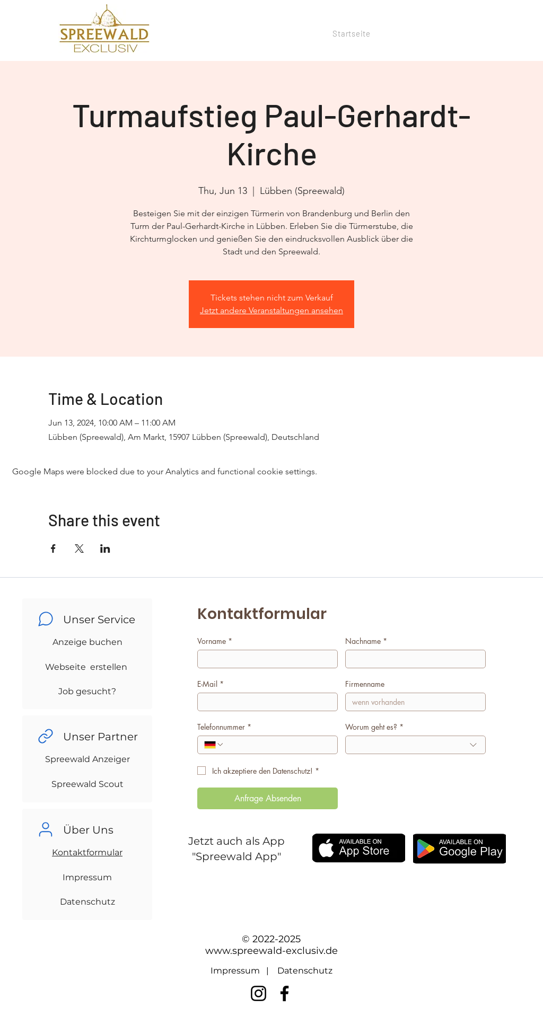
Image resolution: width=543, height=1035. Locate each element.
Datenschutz (87, 902)
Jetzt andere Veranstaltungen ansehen (271, 310)
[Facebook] (284, 993)
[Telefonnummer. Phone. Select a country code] (214, 744)
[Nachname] (412, 659)
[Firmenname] (412, 702)
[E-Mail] (264, 702)
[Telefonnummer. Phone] (277, 745)
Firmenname (364, 683)
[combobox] (415, 745)
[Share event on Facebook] (53, 548)
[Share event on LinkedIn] (105, 548)
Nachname (366, 640)
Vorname (214, 640)
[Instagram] (258, 993)
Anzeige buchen (87, 642)
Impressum (87, 877)
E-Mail (210, 683)
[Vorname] (264, 659)
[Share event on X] (79, 548)
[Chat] (45, 619)
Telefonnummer (224, 726)
